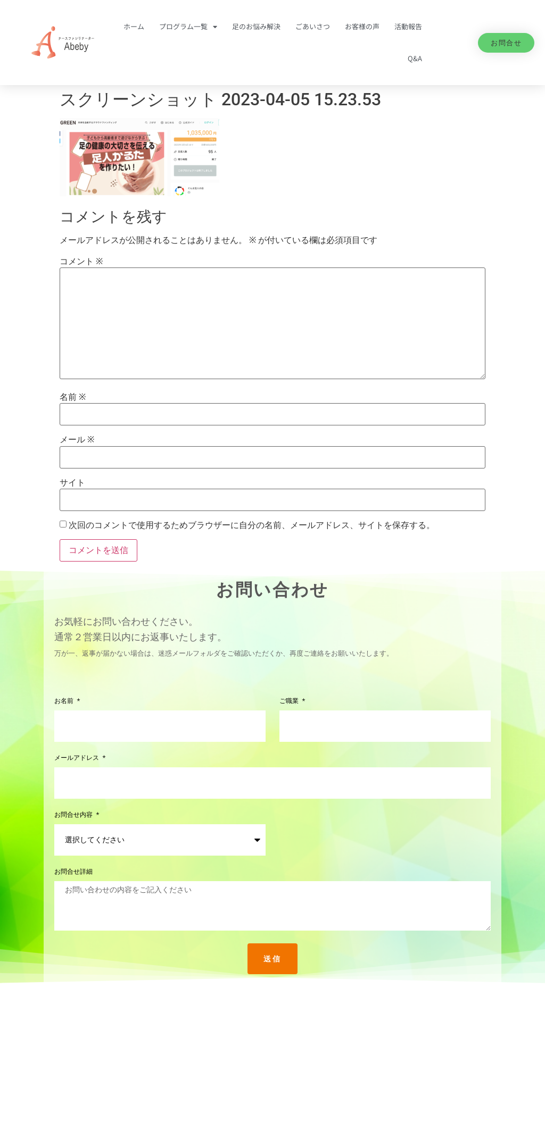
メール (77, 440)
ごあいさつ (312, 26)
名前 (73, 397)
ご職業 (290, 701)
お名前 (65, 701)
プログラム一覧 (188, 27)
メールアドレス (77, 758)
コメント (81, 261)
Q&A (415, 58)
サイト (72, 483)
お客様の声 (362, 26)
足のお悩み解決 (256, 26)
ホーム (133, 26)
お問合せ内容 (74, 814)
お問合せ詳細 (73, 871)
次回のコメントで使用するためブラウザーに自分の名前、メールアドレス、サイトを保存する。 (252, 525)
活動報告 (408, 26)
